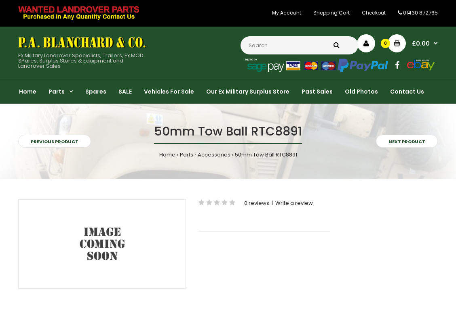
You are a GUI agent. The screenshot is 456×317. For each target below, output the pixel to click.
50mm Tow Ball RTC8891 (266, 154)
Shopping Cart (331, 12)
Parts (186, 154)
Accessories (214, 154)
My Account (286, 12)
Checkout (374, 12)
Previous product (54, 141)
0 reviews (256, 203)
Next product (406, 141)
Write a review (294, 203)
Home (167, 154)
